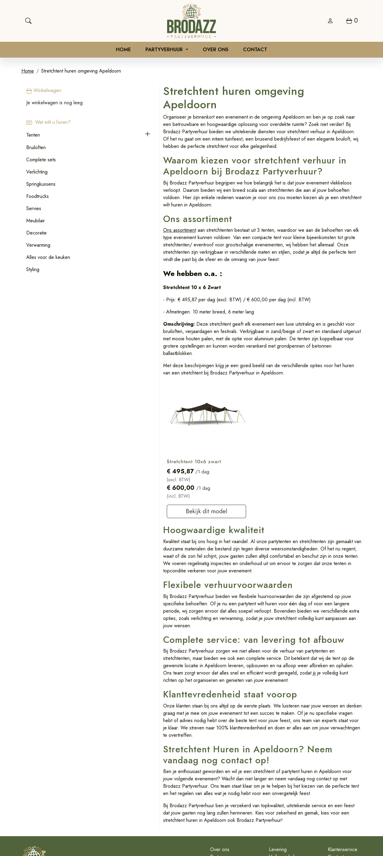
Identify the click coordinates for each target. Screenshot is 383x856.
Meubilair (35, 221)
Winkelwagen (43, 91)
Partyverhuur (164, 50)
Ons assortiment (124, 207)
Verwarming (38, 245)
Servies (33, 209)
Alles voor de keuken (48, 258)
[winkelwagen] (352, 20)
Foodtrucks (37, 197)
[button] (93, 136)
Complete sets (41, 160)
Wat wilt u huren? (48, 123)
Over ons (215, 50)
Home (123, 50)
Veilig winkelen (253, 780)
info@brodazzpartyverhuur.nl (157, 829)
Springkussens (40, 184)
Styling (32, 270)
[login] (330, 21)
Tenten (33, 135)
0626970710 (106, 829)
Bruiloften (36, 148)
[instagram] (374, 827)
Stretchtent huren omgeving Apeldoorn (81, 72)
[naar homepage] (191, 21)
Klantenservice (327, 772)
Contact (255, 50)
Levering (247, 772)
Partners (171, 780)
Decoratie (36, 233)
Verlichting (37, 172)
